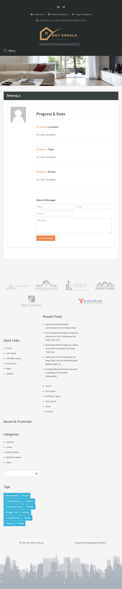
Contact (9, 373)
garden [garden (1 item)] (30, 506)
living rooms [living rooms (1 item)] (13, 518)
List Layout (11, 353)
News (8, 368)
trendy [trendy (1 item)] (20, 523)
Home (9, 348)
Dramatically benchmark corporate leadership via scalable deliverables (61, 372)
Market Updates (13, 457)
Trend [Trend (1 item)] (9, 523)
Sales (8, 462)
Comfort (10, 442)
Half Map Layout (13, 358)
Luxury (9, 447)
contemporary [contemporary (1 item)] (13, 501)
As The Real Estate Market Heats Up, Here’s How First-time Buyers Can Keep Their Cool (62, 336)
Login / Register (82, 14)
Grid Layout (11, 363)
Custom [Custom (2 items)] (30, 501)
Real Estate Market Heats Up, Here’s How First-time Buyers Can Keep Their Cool (61, 348)
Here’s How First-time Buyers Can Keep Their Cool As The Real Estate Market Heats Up (61, 360)
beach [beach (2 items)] (25, 495)
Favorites (37, 14)
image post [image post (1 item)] (12, 512)
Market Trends (12, 452)
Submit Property (58, 14)
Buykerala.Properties (96, 543)
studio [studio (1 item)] (27, 518)
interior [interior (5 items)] (26, 512)
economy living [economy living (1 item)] (14, 506)
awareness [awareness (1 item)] (12, 495)
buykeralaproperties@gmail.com (69, 20)
